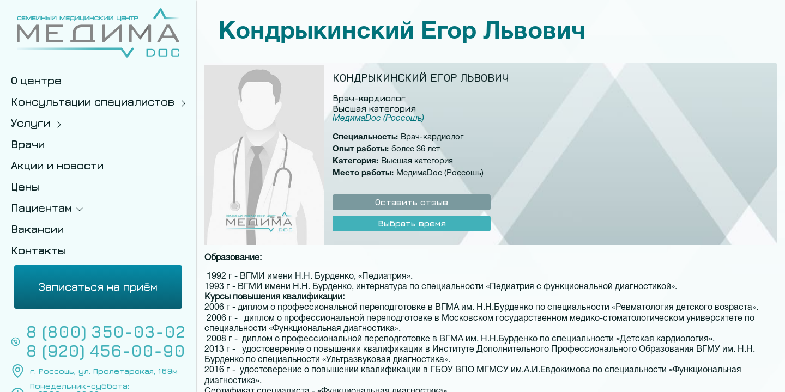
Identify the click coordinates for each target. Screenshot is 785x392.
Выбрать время (412, 223)
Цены (25, 186)
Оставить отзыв (411, 202)
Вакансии (37, 229)
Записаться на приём (98, 286)
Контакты (38, 250)
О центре (36, 80)
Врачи (28, 144)
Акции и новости (57, 165)
